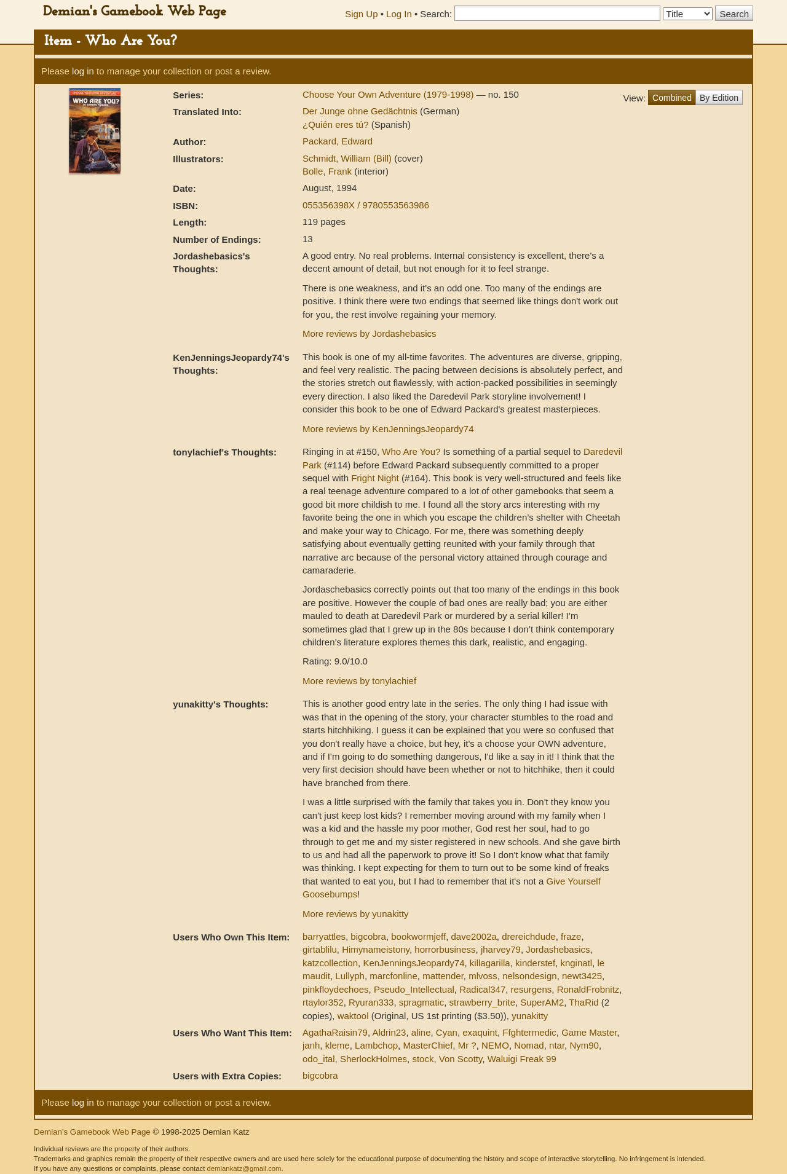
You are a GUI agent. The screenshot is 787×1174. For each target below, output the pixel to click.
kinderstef (535, 963)
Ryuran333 (371, 1002)
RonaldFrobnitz (588, 989)
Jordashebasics (558, 949)
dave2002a (474, 936)
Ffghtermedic (529, 1032)
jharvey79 (501, 949)
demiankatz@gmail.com (244, 1168)
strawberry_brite (482, 1002)
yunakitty (530, 1016)
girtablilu (320, 949)
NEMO (495, 1045)
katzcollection (330, 963)
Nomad (529, 1045)
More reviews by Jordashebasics (370, 333)
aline (421, 1032)
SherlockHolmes (373, 1059)
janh (311, 1045)
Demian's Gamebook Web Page (134, 12)
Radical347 (482, 989)
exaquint (479, 1032)
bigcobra (368, 936)
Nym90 (584, 1045)
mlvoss (483, 976)
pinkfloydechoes (336, 989)
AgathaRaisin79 (335, 1032)
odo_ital (319, 1059)
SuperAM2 (542, 1002)
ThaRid (583, 1002)
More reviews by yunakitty (356, 913)
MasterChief (428, 1045)
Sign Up (361, 14)
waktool (353, 1016)
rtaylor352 (323, 1002)
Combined (672, 98)
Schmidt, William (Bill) (348, 158)
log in (83, 71)
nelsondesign (529, 976)
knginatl (576, 963)
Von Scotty (461, 1059)
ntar (556, 1045)
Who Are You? (411, 451)
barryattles (324, 936)
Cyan (446, 1032)
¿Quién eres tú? (337, 124)
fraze (571, 936)
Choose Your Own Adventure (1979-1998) (390, 94)
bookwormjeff (418, 936)
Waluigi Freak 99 (522, 1059)
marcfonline (393, 976)
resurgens (531, 989)
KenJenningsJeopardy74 (413, 963)
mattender (443, 976)
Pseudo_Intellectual (414, 989)
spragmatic (421, 1002)
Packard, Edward (338, 141)
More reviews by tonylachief (359, 681)
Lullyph (350, 976)
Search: (436, 14)
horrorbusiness (444, 949)
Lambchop (376, 1045)
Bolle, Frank (328, 171)
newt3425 (582, 976)
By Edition (719, 98)
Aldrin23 (389, 1032)
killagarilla (490, 963)
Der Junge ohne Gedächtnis (361, 111)
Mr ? (467, 1045)
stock (422, 1059)
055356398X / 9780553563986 (366, 205)
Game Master (589, 1032)
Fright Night (375, 478)
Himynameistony (375, 949)
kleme (337, 1045)
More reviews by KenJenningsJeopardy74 (388, 429)
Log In (399, 14)
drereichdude (529, 936)
